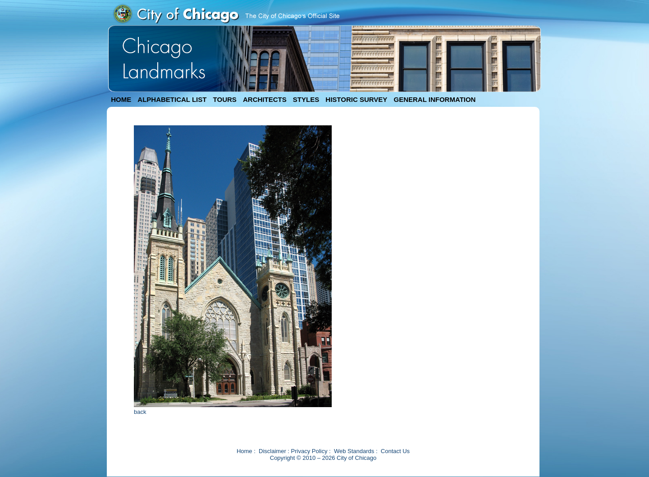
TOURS (225, 99)
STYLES (306, 99)
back (140, 411)
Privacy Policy (309, 451)
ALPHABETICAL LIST (171, 99)
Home (244, 451)
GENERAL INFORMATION (435, 99)
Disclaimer (272, 451)
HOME (121, 99)
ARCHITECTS (265, 99)
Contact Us (395, 451)
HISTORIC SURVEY (356, 99)
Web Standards (354, 451)
